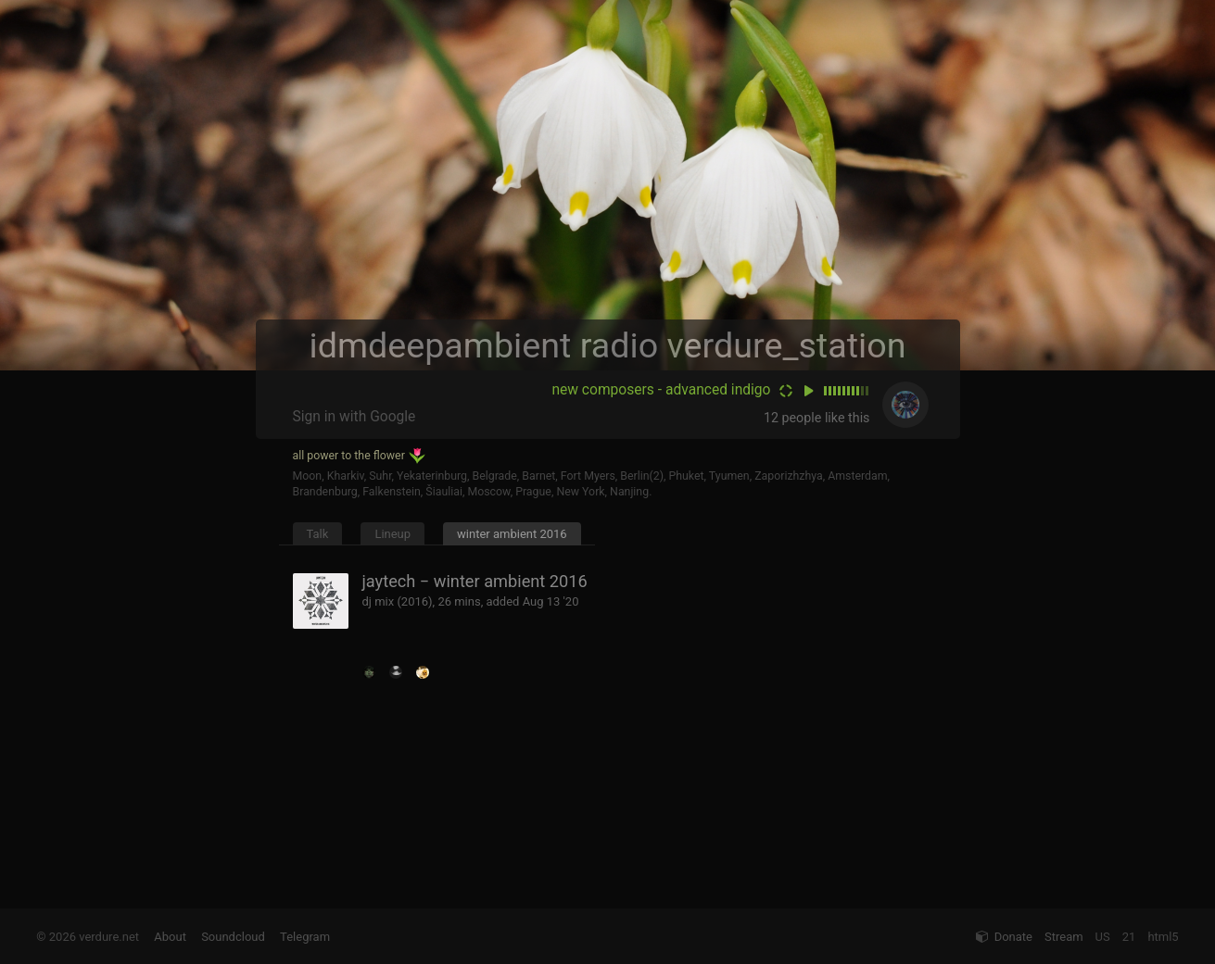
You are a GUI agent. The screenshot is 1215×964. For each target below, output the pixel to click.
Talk (318, 534)
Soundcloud (233, 937)
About (170, 937)
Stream (1063, 937)
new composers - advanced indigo (660, 390)
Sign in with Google (354, 416)
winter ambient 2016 (512, 534)
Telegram (305, 937)
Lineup (392, 534)
